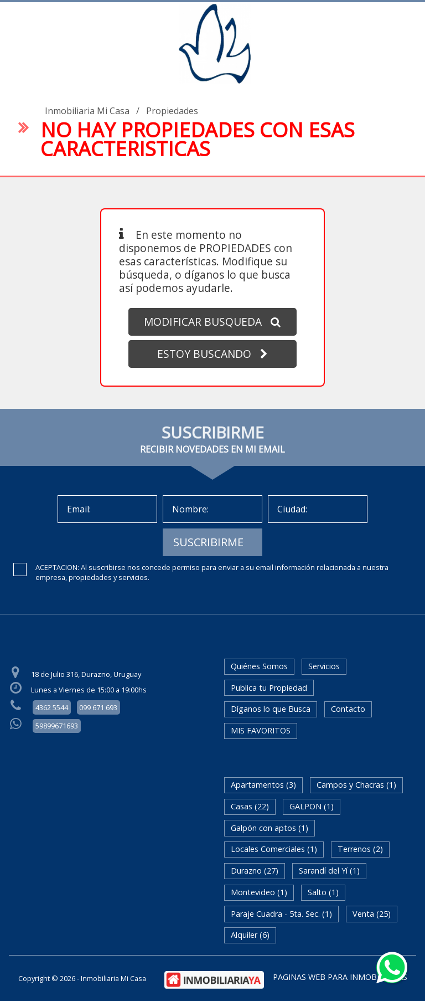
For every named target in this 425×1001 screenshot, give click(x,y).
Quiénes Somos (259, 666)
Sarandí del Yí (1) (329, 870)
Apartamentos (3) (263, 784)
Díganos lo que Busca (270, 709)
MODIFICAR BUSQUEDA (212, 321)
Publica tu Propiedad (269, 687)
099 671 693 (98, 707)
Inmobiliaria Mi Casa (87, 110)
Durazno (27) (254, 870)
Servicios (324, 666)
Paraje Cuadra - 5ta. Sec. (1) (281, 913)
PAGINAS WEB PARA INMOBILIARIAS (340, 977)
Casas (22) (250, 806)
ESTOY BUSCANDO (212, 353)
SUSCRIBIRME (208, 542)
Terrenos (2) (360, 849)
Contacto (348, 709)
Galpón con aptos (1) (269, 828)
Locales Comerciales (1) (274, 849)
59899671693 (56, 726)
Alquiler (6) (250, 935)
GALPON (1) (311, 806)
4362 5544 (51, 707)
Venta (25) (372, 913)
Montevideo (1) (259, 892)
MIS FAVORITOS (261, 730)
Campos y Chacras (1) (356, 784)
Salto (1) (323, 892)
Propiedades (172, 110)
